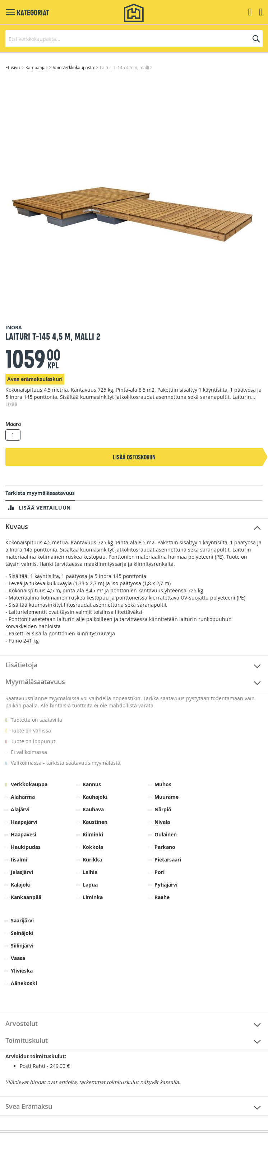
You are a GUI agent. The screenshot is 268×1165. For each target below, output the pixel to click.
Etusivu (13, 67)
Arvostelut (21, 1023)
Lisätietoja (21, 664)
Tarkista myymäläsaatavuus (40, 493)
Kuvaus (16, 526)
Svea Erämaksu (28, 1106)
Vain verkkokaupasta (74, 67)
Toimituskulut (26, 1040)
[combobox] (134, 38)
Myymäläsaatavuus (35, 681)
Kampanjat (37, 67)
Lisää (11, 404)
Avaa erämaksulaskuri (35, 379)
